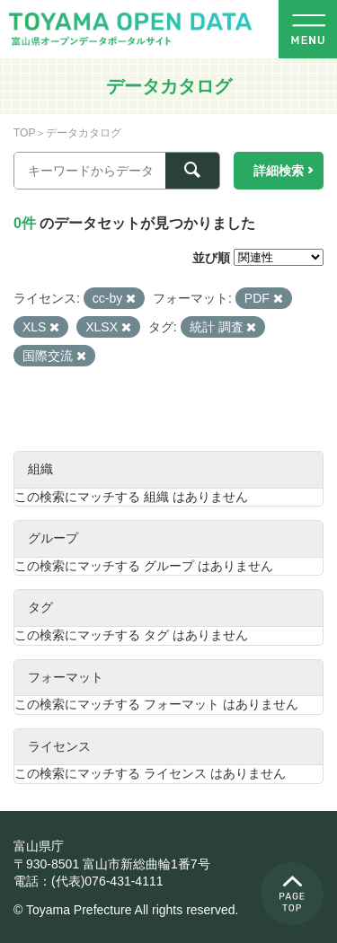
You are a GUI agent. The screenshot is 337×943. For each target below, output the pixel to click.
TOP (24, 133)
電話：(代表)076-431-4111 (88, 881)
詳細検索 (278, 170)
